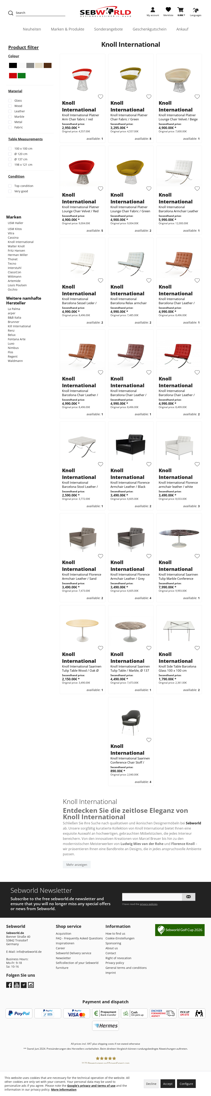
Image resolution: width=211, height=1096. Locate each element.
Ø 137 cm (20, 159)
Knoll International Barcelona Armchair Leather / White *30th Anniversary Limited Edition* (178, 209)
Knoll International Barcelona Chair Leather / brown (177, 301)
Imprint (111, 973)
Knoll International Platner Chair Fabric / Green (129, 117)
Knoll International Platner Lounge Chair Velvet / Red (80, 209)
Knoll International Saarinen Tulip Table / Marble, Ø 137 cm (130, 668)
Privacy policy (115, 963)
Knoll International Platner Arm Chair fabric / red (80, 117)
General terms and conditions (126, 968)
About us (112, 948)
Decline (151, 1084)
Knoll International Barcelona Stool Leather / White (80, 484)
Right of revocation (118, 958)
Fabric (18, 127)
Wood (18, 106)
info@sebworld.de (29, 952)
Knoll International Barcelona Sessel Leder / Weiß (79, 301)
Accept (167, 1084)
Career (60, 948)
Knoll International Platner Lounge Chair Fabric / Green (130, 209)
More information (63, 1089)
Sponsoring (113, 943)
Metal (18, 122)
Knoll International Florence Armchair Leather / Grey (130, 576)
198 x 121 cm (23, 165)
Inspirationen (65, 943)
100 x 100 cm (23, 148)
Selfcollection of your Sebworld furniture (77, 965)
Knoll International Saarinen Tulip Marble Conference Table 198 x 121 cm (178, 576)
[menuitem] (153, 13)
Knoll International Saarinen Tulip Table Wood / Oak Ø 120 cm (81, 668)
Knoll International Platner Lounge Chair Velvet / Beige (178, 117)
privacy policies (148, 904)
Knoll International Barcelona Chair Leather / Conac (80, 393)
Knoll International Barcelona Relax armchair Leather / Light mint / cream (130, 301)
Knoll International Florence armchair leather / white (178, 484)
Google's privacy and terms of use (91, 1086)
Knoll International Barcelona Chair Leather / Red (177, 393)
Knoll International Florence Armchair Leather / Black (130, 484)
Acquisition (63, 933)
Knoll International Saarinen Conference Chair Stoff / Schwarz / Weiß (130, 760)
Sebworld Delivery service (73, 953)
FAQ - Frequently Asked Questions (79, 938)
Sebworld (193, 823)
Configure (186, 1084)
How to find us (115, 933)
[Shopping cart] (181, 13)
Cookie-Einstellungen (120, 938)
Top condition (23, 186)
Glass (18, 100)
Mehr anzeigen (76, 864)
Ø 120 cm (20, 154)
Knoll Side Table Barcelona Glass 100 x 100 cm (177, 668)
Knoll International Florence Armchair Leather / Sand (81, 576)
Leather (19, 111)
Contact (111, 953)
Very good (21, 191)
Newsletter (63, 958)
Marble (19, 117)
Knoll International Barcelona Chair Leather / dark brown (128, 393)
